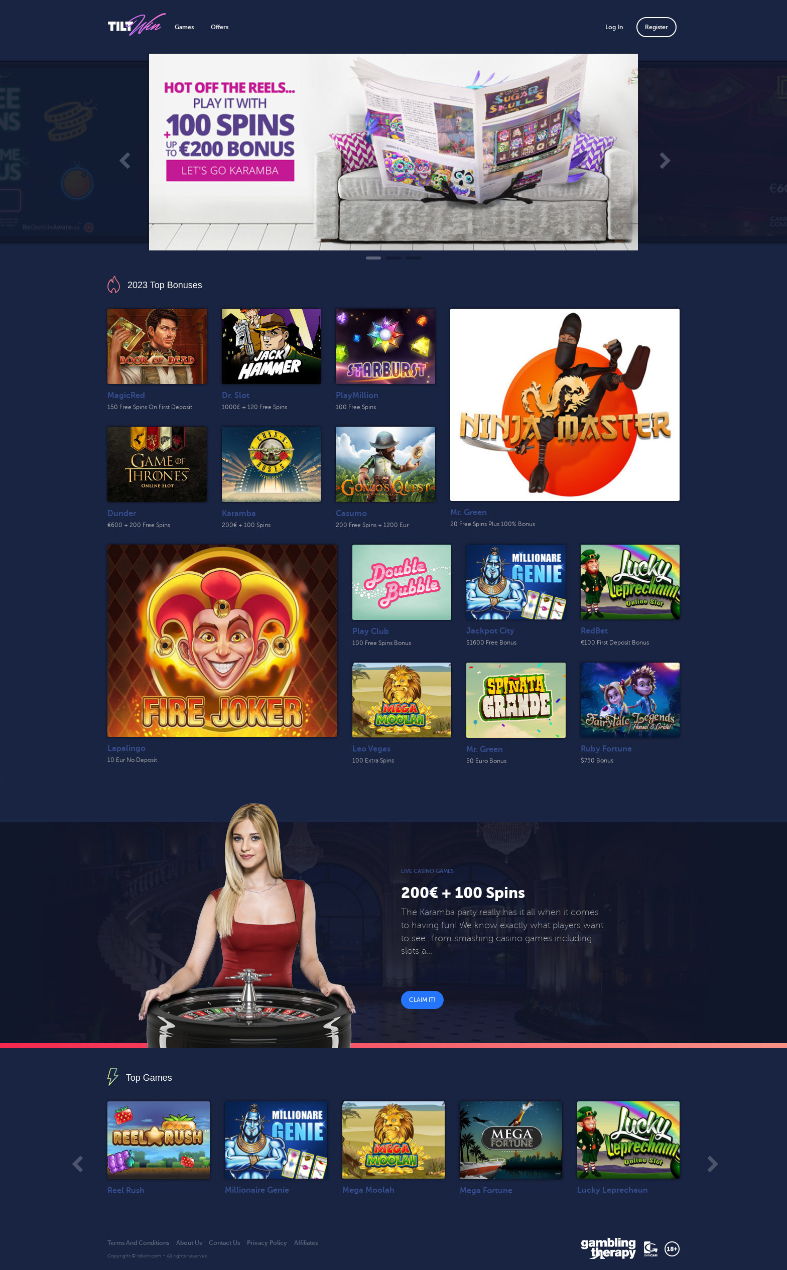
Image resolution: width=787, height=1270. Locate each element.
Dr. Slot (235, 395)
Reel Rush (126, 1190)
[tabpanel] (393, 152)
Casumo (351, 513)
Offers (219, 27)
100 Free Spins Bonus (381, 643)
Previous (123, 157)
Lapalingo (126, 748)
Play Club (370, 631)
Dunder (121, 513)
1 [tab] (373, 258)
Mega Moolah (368, 1190)
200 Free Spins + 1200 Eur (372, 525)
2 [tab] (393, 258)
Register (656, 27)
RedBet (594, 631)
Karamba (239, 513)
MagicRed (126, 395)
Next (664, 157)
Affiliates (306, 1242)
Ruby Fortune (606, 748)
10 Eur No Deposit (132, 760)
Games (184, 27)
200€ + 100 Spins (246, 525)
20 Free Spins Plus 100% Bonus (492, 524)
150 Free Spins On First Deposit (149, 407)
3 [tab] (413, 258)
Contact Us (224, 1242)
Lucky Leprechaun (612, 1190)
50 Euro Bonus (486, 761)
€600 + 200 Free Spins (138, 525)
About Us (189, 1242)
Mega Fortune (486, 1190)
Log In (614, 27)
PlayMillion (357, 395)
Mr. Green (468, 512)
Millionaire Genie (257, 1190)
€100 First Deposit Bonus (615, 642)
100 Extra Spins (373, 760)
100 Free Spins (356, 407)
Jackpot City (490, 631)
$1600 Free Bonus (491, 642)
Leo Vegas (371, 748)
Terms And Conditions (138, 1242)
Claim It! (422, 999)
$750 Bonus (597, 760)
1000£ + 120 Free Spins (254, 407)
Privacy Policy (267, 1242)
